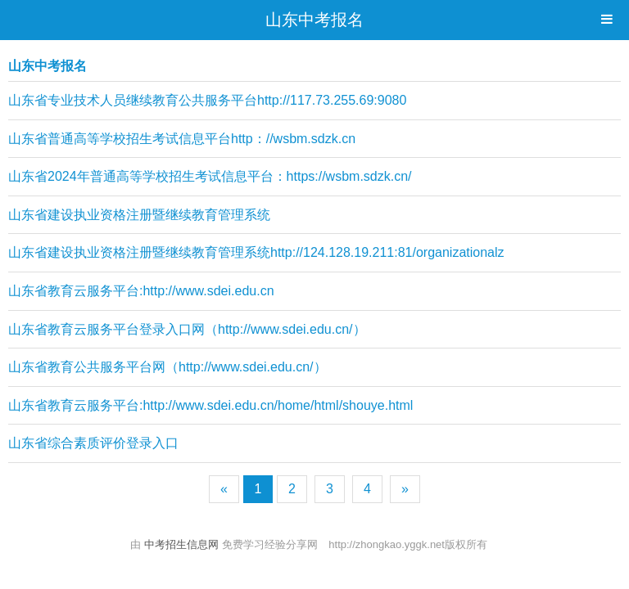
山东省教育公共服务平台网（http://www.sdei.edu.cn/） (167, 367)
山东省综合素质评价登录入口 (93, 443)
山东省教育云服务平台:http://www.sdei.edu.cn (141, 291)
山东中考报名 (314, 20)
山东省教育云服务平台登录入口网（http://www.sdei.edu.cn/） (187, 329)
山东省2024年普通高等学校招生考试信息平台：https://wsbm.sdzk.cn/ (210, 176)
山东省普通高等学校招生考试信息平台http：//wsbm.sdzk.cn (181, 139)
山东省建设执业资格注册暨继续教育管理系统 (139, 215)
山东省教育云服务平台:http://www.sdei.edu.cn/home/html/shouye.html (210, 405)
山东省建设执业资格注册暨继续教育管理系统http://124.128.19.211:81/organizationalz (256, 252)
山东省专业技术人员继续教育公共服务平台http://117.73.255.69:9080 (207, 100)
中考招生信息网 (183, 544)
